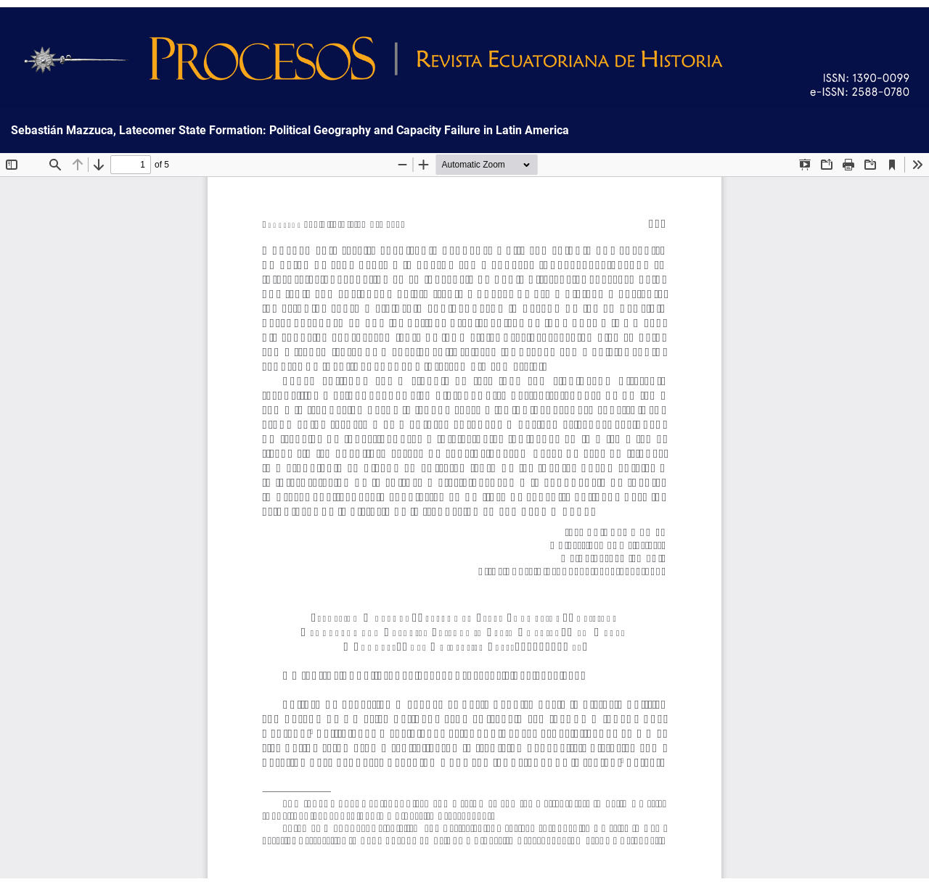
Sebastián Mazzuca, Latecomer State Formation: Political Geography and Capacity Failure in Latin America (290, 130)
